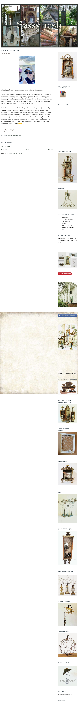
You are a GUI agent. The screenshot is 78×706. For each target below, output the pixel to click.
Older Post (50, 149)
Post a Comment (5, 146)
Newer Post (4, 149)
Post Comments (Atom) (15, 153)
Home (27, 149)
